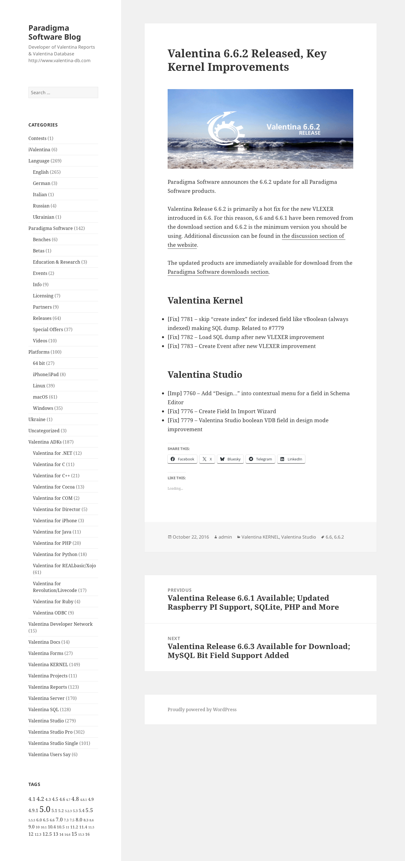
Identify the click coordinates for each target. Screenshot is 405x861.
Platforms (39, 352)
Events (40, 273)
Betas (38, 251)
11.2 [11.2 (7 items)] (74, 827)
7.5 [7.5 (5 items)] (72, 820)
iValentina (39, 149)
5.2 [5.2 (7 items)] (61, 810)
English (41, 172)
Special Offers (48, 329)
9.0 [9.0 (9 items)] (31, 827)
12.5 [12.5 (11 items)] (47, 834)
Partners (42, 307)
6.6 (329, 537)
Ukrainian (43, 217)
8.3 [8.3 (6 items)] (86, 819)
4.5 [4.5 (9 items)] (55, 799)
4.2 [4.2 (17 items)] (40, 799)
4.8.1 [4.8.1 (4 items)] (83, 800)
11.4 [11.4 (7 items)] (83, 827)
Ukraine (37, 419)
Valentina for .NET (52, 453)
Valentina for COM (53, 498)
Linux (39, 386)
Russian (41, 206)
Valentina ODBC (50, 613)
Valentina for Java (52, 532)
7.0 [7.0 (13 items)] (59, 819)
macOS (40, 397)
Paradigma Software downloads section (218, 271)
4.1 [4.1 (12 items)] (31, 799)
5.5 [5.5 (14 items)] (89, 810)
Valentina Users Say (49, 754)
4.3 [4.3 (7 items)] (48, 799)
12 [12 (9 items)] (30, 834)
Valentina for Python (55, 554)
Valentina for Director (56, 509)
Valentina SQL (43, 709)
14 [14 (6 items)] (61, 834)
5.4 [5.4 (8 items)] (81, 810)
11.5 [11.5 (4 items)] (91, 827)
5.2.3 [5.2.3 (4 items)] (68, 811)
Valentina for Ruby (53, 601)
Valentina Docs (44, 642)
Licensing (43, 296)
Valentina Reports (47, 687)
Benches (42, 239)
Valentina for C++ (51, 476)
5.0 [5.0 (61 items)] (44, 809)
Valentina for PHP (52, 543)
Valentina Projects (48, 676)
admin (225, 537)
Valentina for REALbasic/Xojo (64, 565)
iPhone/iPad (46, 374)
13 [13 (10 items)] (55, 834)
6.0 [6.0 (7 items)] (39, 819)
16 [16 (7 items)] (87, 834)
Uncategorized (44, 431)
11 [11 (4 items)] (67, 827)
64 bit (39, 363)
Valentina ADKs (45, 442)
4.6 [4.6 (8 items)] (62, 799)
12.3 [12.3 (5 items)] (38, 834)
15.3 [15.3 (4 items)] (81, 835)
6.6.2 (339, 537)
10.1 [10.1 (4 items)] (44, 827)
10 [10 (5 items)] (38, 827)
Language (39, 161)
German (41, 183)
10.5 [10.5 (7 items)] (61, 827)
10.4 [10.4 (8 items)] (52, 827)
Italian (40, 194)
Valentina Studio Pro (50, 732)
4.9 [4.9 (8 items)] (91, 799)
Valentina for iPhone (55, 520)
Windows (43, 408)
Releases (42, 318)
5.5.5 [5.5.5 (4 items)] (31, 820)
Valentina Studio (46, 721)
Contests (37, 138)
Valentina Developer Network (60, 624)
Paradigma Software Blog (54, 32)
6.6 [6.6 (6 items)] (52, 819)
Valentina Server (46, 698)
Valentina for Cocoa (54, 487)
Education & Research (56, 262)
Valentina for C (49, 464)
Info (37, 284)
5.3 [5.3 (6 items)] (75, 810)
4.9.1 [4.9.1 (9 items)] (33, 810)
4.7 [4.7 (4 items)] (68, 800)
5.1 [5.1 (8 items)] (54, 810)
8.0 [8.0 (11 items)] (79, 819)
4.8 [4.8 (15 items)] (75, 799)
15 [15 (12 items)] (74, 833)
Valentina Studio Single (53, 743)
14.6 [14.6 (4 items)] (67, 835)
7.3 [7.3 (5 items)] (66, 820)
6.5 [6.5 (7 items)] (46, 819)
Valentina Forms (45, 653)
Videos (40, 341)
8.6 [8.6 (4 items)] (91, 820)
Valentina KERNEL (48, 664)
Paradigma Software (50, 228)
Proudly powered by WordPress (202, 709)
